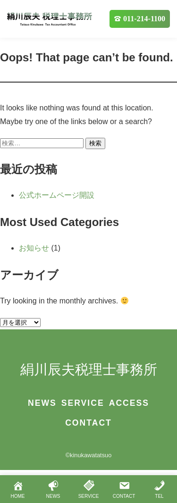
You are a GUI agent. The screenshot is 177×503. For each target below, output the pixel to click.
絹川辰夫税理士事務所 (88, 369)
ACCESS (129, 403)
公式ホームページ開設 (56, 195)
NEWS (42, 403)
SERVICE (82, 403)
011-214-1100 (144, 19)
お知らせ (34, 248)
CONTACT (88, 423)
